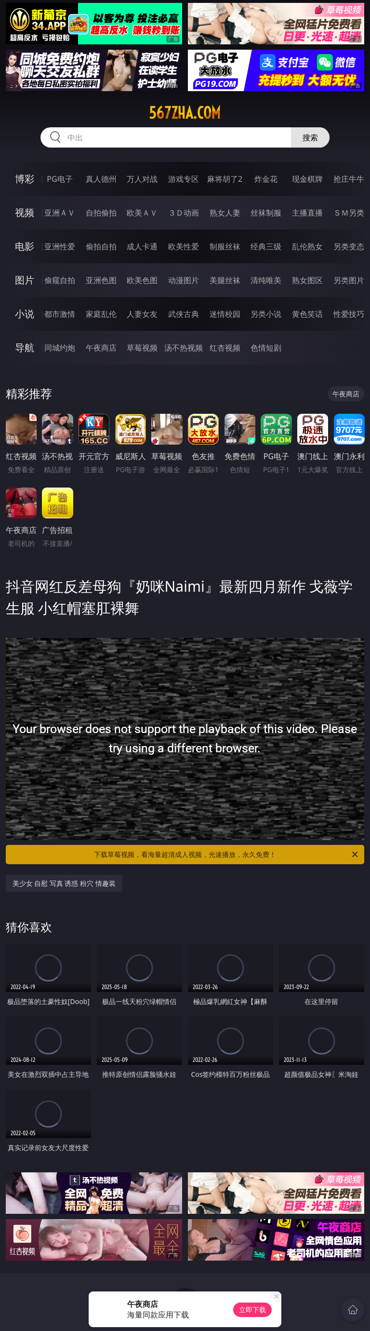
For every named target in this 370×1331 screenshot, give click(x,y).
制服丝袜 (225, 246)
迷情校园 (225, 314)
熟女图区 (307, 280)
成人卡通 (142, 246)
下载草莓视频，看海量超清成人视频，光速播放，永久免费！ (226, 854)
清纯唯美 (266, 280)
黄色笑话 (307, 314)
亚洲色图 (101, 280)
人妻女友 (142, 314)
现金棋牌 (307, 179)
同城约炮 (59, 347)
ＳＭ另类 (348, 212)
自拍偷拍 (101, 212)
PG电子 (59, 179)
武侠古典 (183, 314)
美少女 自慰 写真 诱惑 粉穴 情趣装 (64, 883)
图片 (24, 279)
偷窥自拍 (59, 280)
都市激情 (59, 314)
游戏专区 (183, 179)
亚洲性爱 (59, 246)
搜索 (310, 137)
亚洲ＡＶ (59, 212)
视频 (24, 212)
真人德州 (101, 179)
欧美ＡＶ (142, 212)
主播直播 (307, 212)
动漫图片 (183, 280)
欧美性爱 (183, 246)
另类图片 (348, 280)
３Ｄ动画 (183, 212)
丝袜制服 (266, 212)
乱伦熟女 (307, 246)
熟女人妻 (225, 212)
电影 (24, 246)
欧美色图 (142, 280)
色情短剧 (266, 347)
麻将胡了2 (224, 179)
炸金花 (266, 179)
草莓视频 (142, 347)
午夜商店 (101, 347)
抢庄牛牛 (348, 179)
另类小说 (266, 314)
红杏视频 (225, 347)
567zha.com (185, 112)
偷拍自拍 (101, 246)
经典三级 (266, 246)
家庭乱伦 (101, 314)
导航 (24, 347)
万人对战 (142, 179)
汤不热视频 (183, 347)
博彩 (24, 178)
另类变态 (348, 246)
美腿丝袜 (225, 280)
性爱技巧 (348, 314)
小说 (24, 313)
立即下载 (252, 1309)
